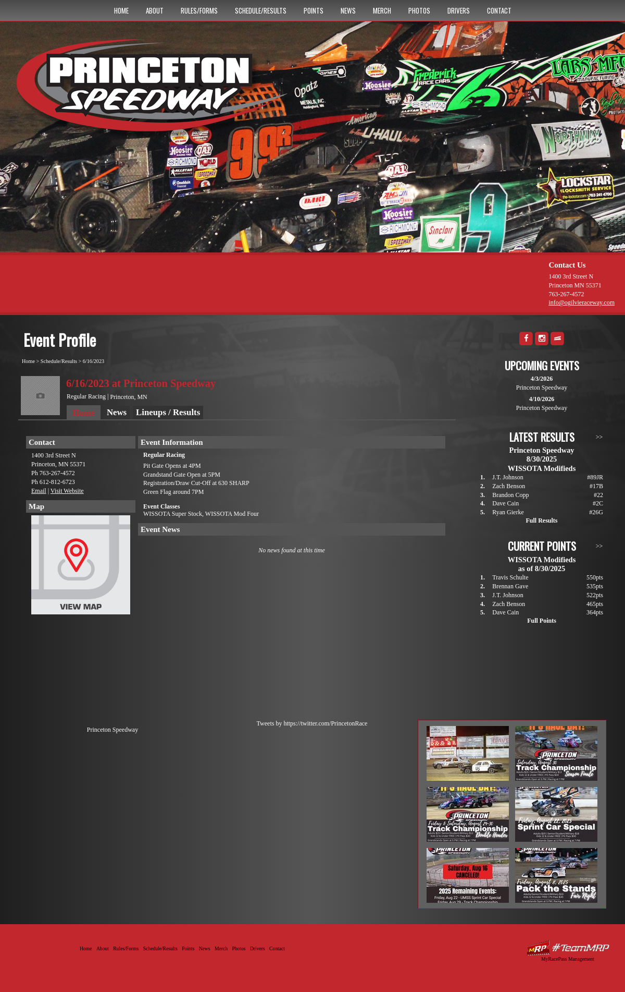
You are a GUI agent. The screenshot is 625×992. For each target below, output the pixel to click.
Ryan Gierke (508, 512)
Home (121, 10)
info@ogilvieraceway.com (581, 302)
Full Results (541, 520)
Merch (382, 10)
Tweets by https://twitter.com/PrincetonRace (312, 723)
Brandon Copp (510, 495)
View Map (80, 567)
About (155, 10)
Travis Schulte (510, 577)
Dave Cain (505, 503)
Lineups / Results (168, 412)
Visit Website (67, 490)
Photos (419, 10)
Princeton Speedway (112, 729)
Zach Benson (508, 486)
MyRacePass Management (567, 959)
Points (313, 10)
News (348, 10)
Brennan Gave (510, 586)
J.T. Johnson (507, 477)
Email (38, 490)
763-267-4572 (566, 294)
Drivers (458, 10)
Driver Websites (568, 948)
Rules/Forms (199, 10)
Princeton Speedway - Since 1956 (155, 90)
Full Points (541, 620)
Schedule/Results (260, 10)
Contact (499, 10)
